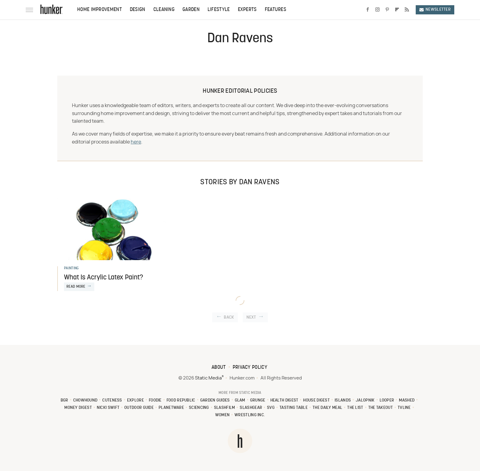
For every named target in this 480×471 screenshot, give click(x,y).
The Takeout (380, 408)
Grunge (257, 400)
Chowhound (85, 400)
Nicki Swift (108, 408)
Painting (71, 268)
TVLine (404, 408)
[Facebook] (368, 10)
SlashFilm (224, 408)
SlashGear (251, 408)
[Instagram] (377, 10)
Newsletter (435, 9)
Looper (387, 400)
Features (275, 9)
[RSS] (407, 10)
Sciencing (199, 408)
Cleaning (163, 9)
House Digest (316, 400)
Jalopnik (365, 400)
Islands (343, 400)
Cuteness (112, 400)
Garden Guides (215, 400)
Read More (75, 287)
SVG (271, 408)
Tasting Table (293, 408)
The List (355, 408)
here (136, 142)
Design (137, 9)
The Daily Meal (327, 408)
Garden (191, 9)
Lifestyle (219, 9)
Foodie (155, 400)
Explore (135, 400)
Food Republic (181, 400)
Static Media (208, 378)
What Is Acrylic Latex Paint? (103, 277)
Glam (240, 400)
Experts (247, 9)
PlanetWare (171, 408)
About (219, 367)
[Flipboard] (397, 10)
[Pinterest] (387, 10)
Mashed (406, 400)
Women (222, 415)
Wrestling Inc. (249, 415)
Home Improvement (99, 9)
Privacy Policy (250, 367)
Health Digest (284, 400)
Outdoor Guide (139, 408)
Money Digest (78, 408)
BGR (64, 400)
